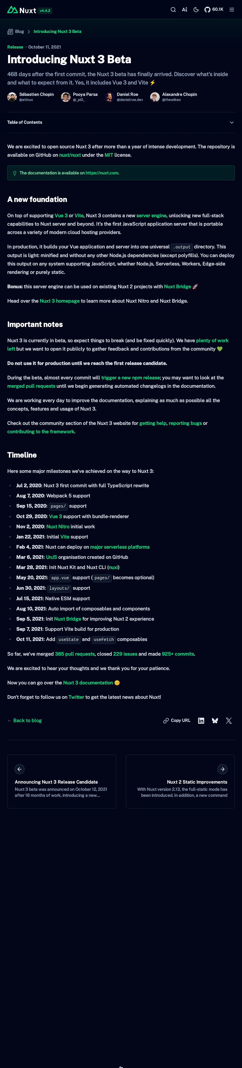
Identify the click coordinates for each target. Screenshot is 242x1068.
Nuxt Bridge (177, 286)
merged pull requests (31, 386)
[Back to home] (21, 9)
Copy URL (176, 721)
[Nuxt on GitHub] (214, 9)
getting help (152, 423)
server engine (151, 215)
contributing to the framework (40, 432)
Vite (78, 215)
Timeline (22, 455)
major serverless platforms (120, 547)
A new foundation (37, 199)
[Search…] (173, 9)
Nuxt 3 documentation (88, 683)
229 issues (125, 654)
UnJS (51, 557)
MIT (108, 155)
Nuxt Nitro (57, 527)
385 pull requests (75, 654)
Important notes (35, 324)
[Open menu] (232, 9)
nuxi (113, 567)
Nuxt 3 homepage (60, 301)
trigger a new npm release (130, 378)
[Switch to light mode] (196, 9)
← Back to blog (24, 720)
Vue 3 (61, 215)
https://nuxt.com (102, 173)
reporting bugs (185, 423)
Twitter (76, 697)
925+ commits (178, 654)
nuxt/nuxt (70, 155)
